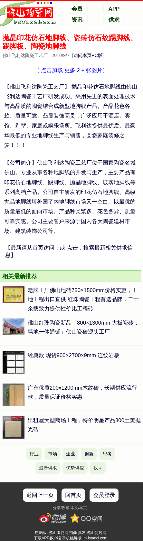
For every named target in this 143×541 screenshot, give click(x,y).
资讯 (77, 20)
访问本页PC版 (87, 55)
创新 (88, 453)
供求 (114, 20)
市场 (52, 453)
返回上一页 (40, 495)
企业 (70, 453)
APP (114, 9)
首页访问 (43, 248)
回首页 (73, 495)
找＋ (97, 467)
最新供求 (48, 467)
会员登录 (104, 495)
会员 (77, 9)
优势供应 (75, 467)
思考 (107, 453)
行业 (34, 453)
